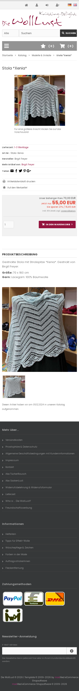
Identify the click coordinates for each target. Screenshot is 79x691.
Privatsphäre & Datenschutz (19, 446)
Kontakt (8, 467)
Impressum (10, 460)
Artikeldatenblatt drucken (21, 181)
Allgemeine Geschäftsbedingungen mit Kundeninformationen (38, 453)
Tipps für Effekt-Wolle (16, 540)
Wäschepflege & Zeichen (17, 547)
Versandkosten (68, 211)
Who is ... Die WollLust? (16, 501)
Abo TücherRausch (14, 473)
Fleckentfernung (13, 568)
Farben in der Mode (14, 554)
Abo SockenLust (12, 480)
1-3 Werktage (21, 147)
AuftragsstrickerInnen (16, 561)
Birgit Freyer (27, 164)
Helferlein (9, 534)
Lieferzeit (8, 494)
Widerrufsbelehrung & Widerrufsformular (27, 487)
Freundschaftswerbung (17, 507)
